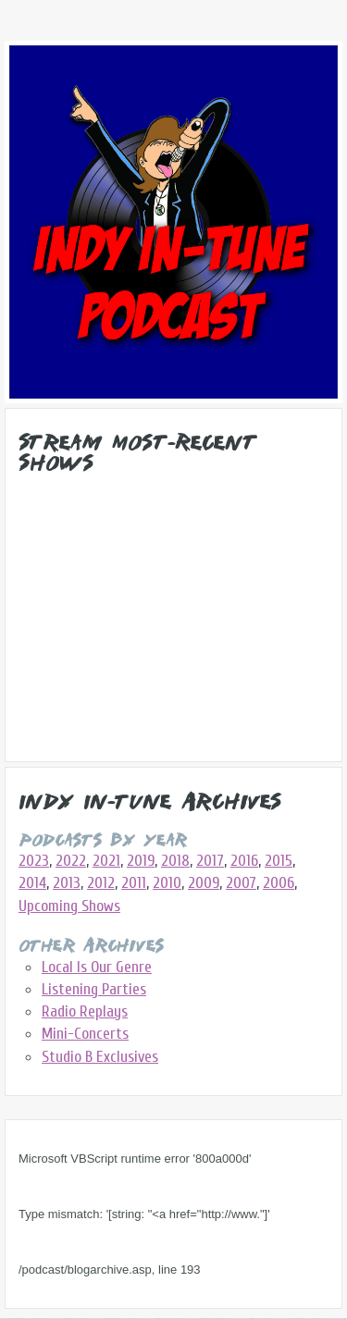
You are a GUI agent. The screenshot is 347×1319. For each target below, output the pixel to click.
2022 (71, 860)
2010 (167, 883)
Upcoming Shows (69, 906)
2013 (67, 883)
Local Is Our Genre (97, 967)
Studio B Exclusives (100, 1056)
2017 (210, 860)
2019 (141, 860)
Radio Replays (85, 1011)
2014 (32, 883)
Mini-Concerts (85, 1033)
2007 (241, 883)
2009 (203, 883)
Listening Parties (94, 989)
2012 (101, 883)
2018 (175, 860)
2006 (278, 883)
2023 (34, 860)
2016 (244, 860)
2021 (106, 860)
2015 (278, 860)
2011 (133, 883)
